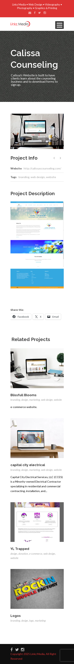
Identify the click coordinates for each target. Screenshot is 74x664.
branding (24, 177)
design (24, 399)
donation (23, 553)
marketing (34, 399)
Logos (15, 616)
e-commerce (35, 553)
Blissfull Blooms (23, 395)
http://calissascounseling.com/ (42, 168)
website (51, 177)
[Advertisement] (42, 297)
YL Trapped (19, 549)
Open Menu (59, 25)
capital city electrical (27, 465)
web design (38, 177)
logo (31, 620)
